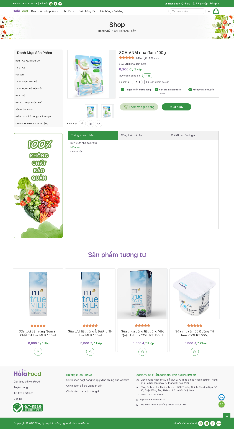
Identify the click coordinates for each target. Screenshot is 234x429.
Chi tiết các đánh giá (183, 135)
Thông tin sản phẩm (82, 135)
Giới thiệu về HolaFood (27, 381)
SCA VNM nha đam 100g (142, 52)
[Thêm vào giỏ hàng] (38, 352)
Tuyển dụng (21, 387)
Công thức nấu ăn (131, 135)
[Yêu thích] (98, 123)
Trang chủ (104, 30)
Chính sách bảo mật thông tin (83, 391)
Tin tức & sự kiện (23, 393)
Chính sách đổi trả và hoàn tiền (84, 385)
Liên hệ (18, 398)
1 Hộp (147, 75)
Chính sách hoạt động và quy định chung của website (97, 379)
